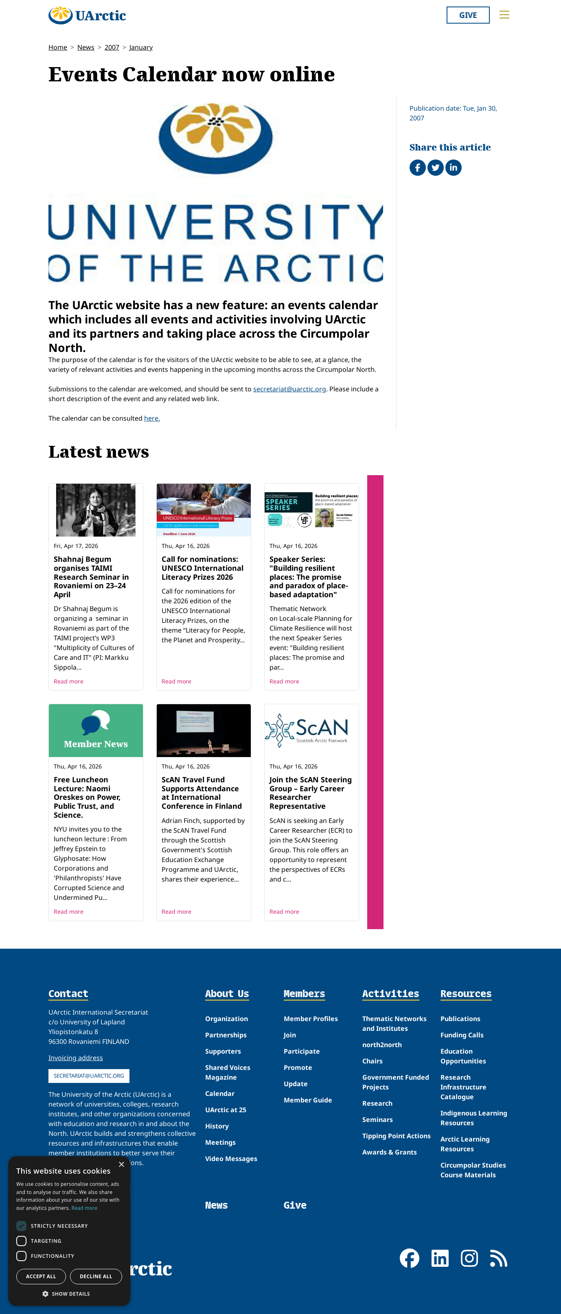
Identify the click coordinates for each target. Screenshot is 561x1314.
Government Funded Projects (395, 1082)
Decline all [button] (96, 1276)
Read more (68, 681)
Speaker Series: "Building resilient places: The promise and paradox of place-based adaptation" (309, 576)
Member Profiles (311, 1018)
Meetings (220, 1142)
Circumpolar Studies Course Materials (473, 1170)
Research (377, 1103)
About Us (227, 994)
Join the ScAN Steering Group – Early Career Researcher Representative (311, 793)
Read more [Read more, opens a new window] (85, 1208)
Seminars (377, 1119)
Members (304, 994)
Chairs (372, 1060)
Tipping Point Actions (396, 1135)
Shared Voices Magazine (227, 1072)
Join (290, 1034)
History (217, 1126)
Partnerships (226, 1034)
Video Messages (231, 1158)
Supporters (223, 1051)
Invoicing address (75, 1057)
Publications (460, 1018)
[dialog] (69, 1231)
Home (57, 47)
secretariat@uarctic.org (289, 388)
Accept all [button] (41, 1276)
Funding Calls (462, 1034)
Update (296, 1083)
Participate (302, 1051)
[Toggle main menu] (504, 15)
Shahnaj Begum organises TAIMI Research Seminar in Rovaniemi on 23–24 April (91, 576)
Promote (298, 1067)
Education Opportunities (463, 1056)
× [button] (121, 1165)
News (85, 47)
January (141, 47)
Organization (226, 1018)
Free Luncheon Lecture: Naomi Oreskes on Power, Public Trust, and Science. (87, 797)
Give (468, 14)
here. (152, 418)
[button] (69, 1294)
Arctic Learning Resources (465, 1144)
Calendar (219, 1093)
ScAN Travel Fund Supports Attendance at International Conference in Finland (202, 793)
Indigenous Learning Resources (473, 1118)
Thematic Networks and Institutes (394, 1023)
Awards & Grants (389, 1152)
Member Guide (308, 1100)
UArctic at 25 (225, 1109)
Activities (390, 994)
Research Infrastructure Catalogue (463, 1087)
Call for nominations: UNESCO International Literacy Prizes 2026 (202, 567)
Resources (466, 994)
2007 (112, 47)
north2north (382, 1044)
